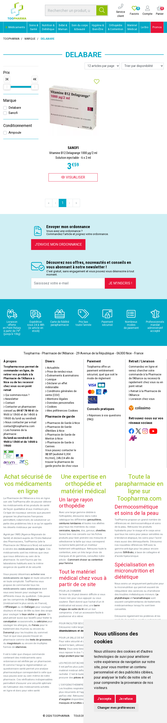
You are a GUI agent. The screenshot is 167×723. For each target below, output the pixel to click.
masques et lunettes (70, 703)
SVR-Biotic (128, 552)
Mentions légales (56, 398)
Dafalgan (30, 607)
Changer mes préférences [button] (116, 707)
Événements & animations (62, 375)
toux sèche (28, 614)
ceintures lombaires (70, 523)
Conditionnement (17, 125)
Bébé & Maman (62, 27)
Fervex (35, 625)
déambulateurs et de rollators (76, 630)
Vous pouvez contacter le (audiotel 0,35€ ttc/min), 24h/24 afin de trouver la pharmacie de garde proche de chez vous (61, 458)
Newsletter (10, 398)
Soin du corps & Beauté (80, 27)
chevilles (100, 530)
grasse (42, 614)
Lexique (50, 379)
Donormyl (8, 632)
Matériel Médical (132, 27)
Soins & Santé (33, 27)
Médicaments (15, 27)
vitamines (20, 647)
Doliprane (33, 599)
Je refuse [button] (126, 698)
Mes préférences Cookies (61, 410)
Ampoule (14, 133)
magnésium (14, 643)
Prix (6, 72)
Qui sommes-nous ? (16, 395)
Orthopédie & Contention (115, 27)
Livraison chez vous (142, 398)
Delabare (14, 108)
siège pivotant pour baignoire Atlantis (79, 656)
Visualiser (73, 177)
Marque (30, 38)
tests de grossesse (40, 639)
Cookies (51, 406)
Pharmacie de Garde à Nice (62, 423)
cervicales (64, 530)
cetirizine (42, 621)
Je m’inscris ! (120, 283)
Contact (9, 402)
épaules (75, 530)
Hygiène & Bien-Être (98, 27)
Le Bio (144, 27)
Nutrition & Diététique (48, 27)
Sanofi (13, 113)
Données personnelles (59, 402)
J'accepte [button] (104, 698)
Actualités (52, 367)
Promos (157, 27)
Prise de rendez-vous (58, 371)
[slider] (7, 87)
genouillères (94, 519)
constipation (10, 621)
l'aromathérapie (141, 598)
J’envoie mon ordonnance (58, 244)
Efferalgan (11, 607)
